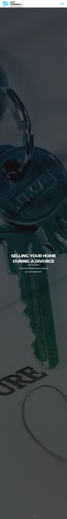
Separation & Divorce (38, 268)
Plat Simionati (34, 272)
